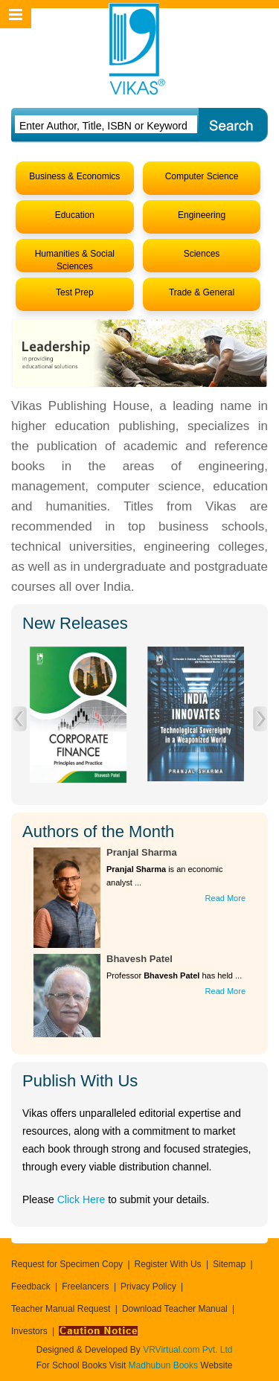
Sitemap (229, 1264)
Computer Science (202, 176)
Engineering (201, 215)
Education (74, 215)
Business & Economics (74, 176)
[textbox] (105, 125)
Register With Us (168, 1264)
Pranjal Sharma (141, 852)
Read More (225, 898)
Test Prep (75, 292)
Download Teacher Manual (175, 1309)
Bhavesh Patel (139, 958)
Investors (29, 1331)
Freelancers (85, 1286)
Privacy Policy (148, 1286)
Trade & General (201, 292)
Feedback (31, 1286)
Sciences (202, 254)
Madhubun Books (165, 1365)
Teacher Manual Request (60, 1309)
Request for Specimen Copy (67, 1264)
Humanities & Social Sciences (75, 260)
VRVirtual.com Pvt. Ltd (187, 1350)
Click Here (81, 1199)
